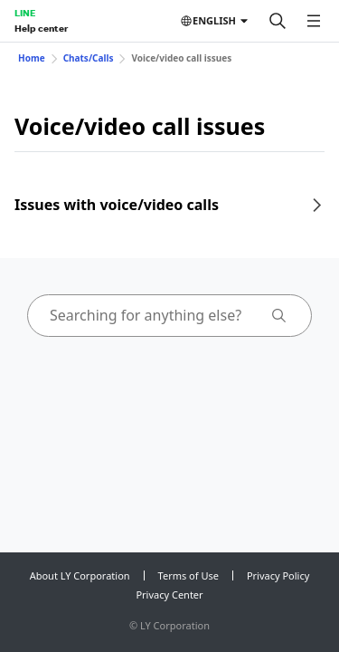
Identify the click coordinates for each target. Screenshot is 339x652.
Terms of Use (188, 575)
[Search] (277, 21)
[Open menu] (314, 21)
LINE (24, 12)
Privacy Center (169, 594)
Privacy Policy (278, 575)
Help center (41, 28)
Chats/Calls (88, 58)
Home (31, 58)
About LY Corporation (80, 575)
